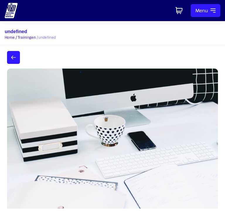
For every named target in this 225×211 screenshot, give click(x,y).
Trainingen (27, 37)
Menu (205, 10)
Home (10, 37)
